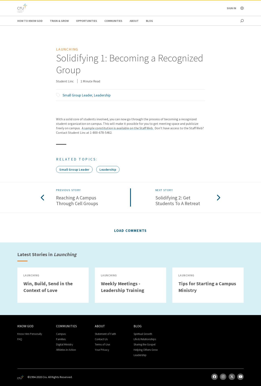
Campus (61, 334)
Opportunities (86, 21)
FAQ (19, 339)
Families (61, 339)
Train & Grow (59, 21)
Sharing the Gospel (144, 344)
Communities (113, 21)
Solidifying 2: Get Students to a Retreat (177, 201)
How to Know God (30, 21)
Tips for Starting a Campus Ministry (207, 286)
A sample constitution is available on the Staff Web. (118, 128)
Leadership (102, 95)
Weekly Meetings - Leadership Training (122, 286)
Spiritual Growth (143, 334)
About (134, 21)
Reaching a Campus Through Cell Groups (77, 201)
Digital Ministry (64, 344)
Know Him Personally (29, 334)
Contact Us (101, 339)
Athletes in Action (66, 350)
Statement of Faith (105, 334)
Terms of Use (102, 344)
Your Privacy (102, 350)
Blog (149, 21)
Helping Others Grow (146, 350)
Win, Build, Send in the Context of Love (48, 286)
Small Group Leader (77, 95)
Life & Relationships (145, 339)
